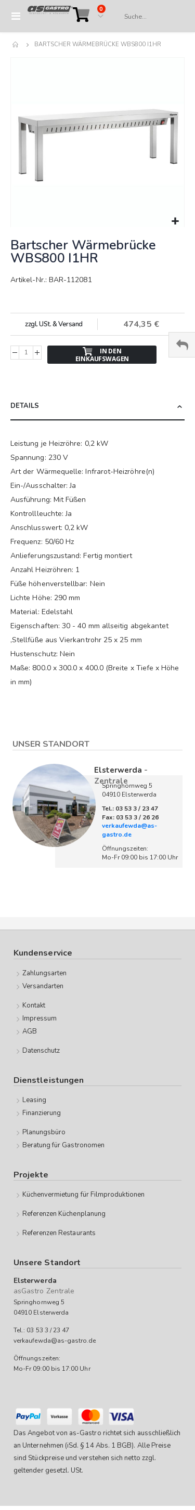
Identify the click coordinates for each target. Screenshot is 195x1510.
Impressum (39, 1018)
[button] (175, 222)
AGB (29, 1031)
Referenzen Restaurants (59, 1233)
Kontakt (33, 1005)
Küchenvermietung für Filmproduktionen (83, 1194)
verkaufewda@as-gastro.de (129, 830)
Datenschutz (41, 1050)
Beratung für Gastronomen (63, 1145)
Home (16, 44)
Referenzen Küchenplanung (64, 1213)
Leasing (34, 1100)
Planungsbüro (44, 1132)
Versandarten (43, 986)
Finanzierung (41, 1113)
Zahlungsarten (44, 973)
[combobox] (149, 16)
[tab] (97, 406)
